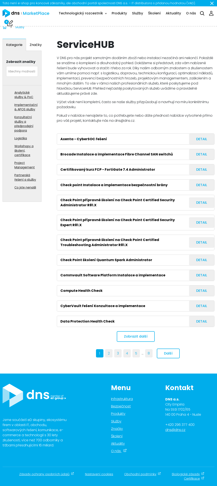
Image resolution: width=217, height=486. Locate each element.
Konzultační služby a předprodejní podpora (23, 124)
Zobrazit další (135, 336)
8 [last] (149, 353)
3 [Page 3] (118, 353)
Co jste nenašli (25, 187)
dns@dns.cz (175, 429)
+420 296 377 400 (180, 424)
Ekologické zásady (188, 474)
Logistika (20, 138)
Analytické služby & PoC (23, 94)
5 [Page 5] (136, 353)
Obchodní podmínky (142, 474)
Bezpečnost (121, 406)
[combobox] (22, 71)
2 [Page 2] (109, 353)
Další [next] (168, 353)
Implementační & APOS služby (26, 107)
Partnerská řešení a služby (25, 177)
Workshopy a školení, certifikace (23, 150)
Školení (154, 13)
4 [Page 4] (127, 353)
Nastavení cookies (99, 474)
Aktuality (173, 13)
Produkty (119, 13)
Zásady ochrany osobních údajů (46, 474)
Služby (137, 13)
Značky (36, 44)
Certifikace (194, 478)
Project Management (24, 165)
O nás (191, 13)
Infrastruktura (122, 398)
